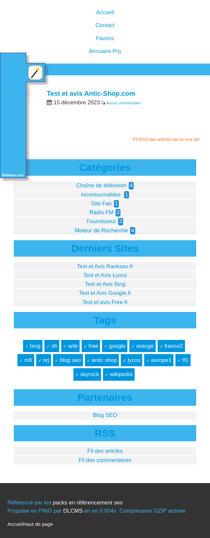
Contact (105, 25)
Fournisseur (101, 221)
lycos (134, 360)
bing (35, 346)
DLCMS (73, 511)
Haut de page (38, 524)
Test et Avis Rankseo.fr (105, 266)
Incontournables (101, 195)
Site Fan (101, 203)
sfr (54, 346)
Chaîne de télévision (101, 185)
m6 (28, 360)
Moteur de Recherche (101, 230)
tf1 (185, 360)
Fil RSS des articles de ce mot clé (166, 139)
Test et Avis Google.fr (105, 293)
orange (145, 346)
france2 (173, 346)
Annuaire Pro (105, 51)
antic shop (104, 360)
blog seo (70, 360)
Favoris (105, 38)
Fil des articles (105, 451)
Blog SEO (105, 415)
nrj (46, 360)
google (117, 346)
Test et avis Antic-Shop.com (91, 93)
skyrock (89, 374)
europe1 (161, 360)
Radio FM (102, 212)
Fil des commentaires (105, 460)
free (93, 346)
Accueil (105, 12)
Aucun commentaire (123, 103)
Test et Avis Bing (105, 284)
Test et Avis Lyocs (105, 275)
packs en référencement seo (88, 503)
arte (73, 346)
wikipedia (121, 374)
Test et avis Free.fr (105, 302)
